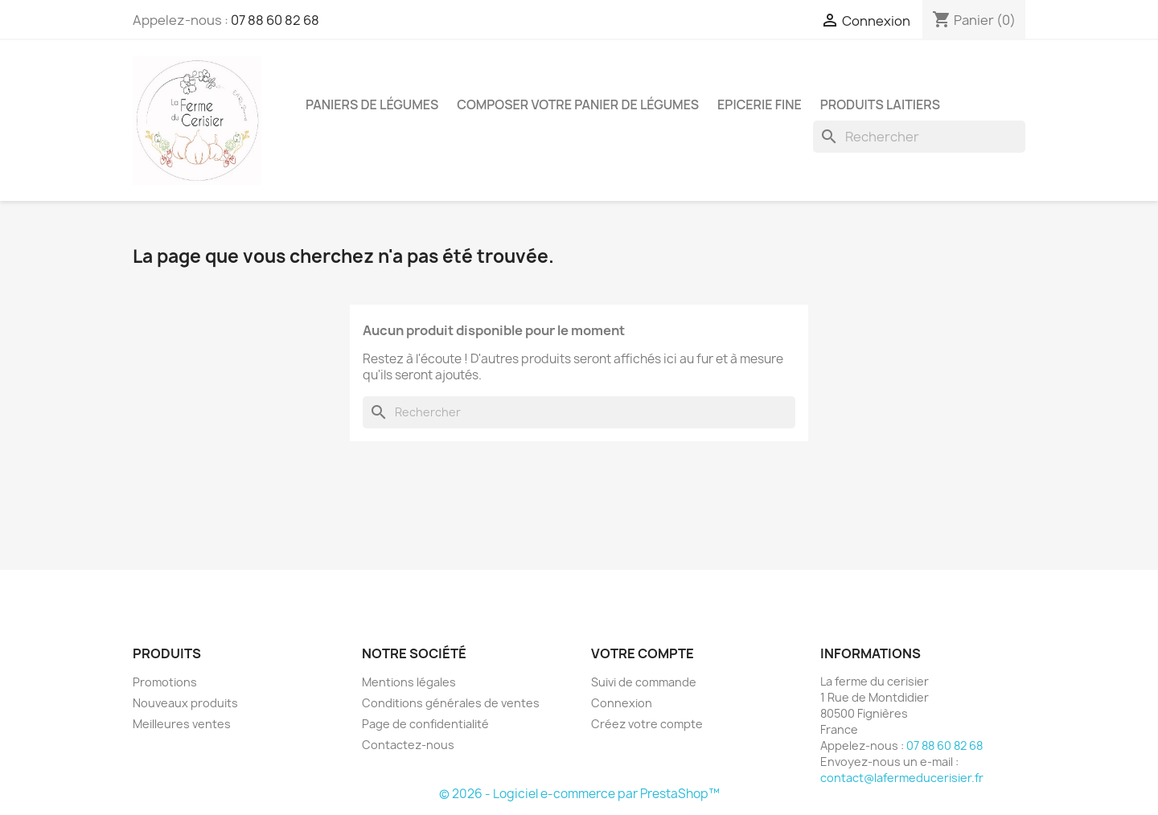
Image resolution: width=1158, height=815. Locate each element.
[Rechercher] (919, 137)
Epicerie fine (759, 104)
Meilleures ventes (182, 723)
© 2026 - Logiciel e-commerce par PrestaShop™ (579, 793)
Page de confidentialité (425, 723)
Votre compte (642, 653)
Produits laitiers (880, 104)
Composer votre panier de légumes (578, 104)
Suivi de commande (643, 682)
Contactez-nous (408, 744)
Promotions (165, 682)
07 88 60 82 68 (275, 20)
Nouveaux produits (185, 703)
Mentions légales (409, 682)
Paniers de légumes (372, 104)
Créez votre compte (647, 723)
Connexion (621, 703)
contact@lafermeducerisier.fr (901, 777)
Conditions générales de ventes (451, 703)
